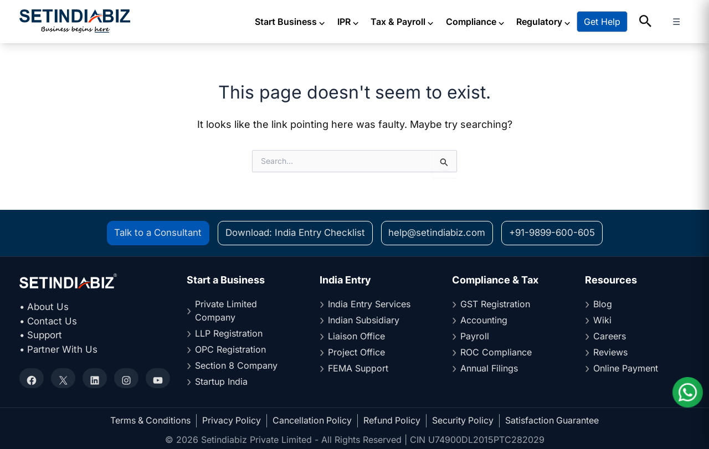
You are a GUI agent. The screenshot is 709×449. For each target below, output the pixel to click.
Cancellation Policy (312, 420)
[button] (664, 21)
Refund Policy (393, 420)
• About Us (44, 307)
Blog (602, 304)
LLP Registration (229, 333)
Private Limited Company (226, 311)
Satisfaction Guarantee (554, 420)
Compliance (493, 21)
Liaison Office (356, 336)
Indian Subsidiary (363, 320)
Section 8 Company (236, 365)
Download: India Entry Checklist (293, 233)
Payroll (474, 336)
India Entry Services (369, 304)
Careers (609, 336)
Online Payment (625, 368)
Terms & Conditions (149, 420)
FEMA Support (358, 368)
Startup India (221, 382)
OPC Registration (230, 349)
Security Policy (464, 420)
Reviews (610, 352)
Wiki (602, 320)
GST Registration (495, 304)
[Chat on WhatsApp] (686, 392)
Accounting (483, 320)
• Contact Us (48, 321)
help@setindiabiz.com (436, 233)
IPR (367, 21)
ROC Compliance (496, 352)
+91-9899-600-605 (554, 233)
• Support (41, 335)
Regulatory (562, 21)
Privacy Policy (231, 420)
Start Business (309, 21)
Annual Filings (489, 368)
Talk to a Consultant (154, 233)
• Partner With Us (59, 349)
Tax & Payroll (421, 21)
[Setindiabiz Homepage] (74, 21)
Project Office (356, 352)
